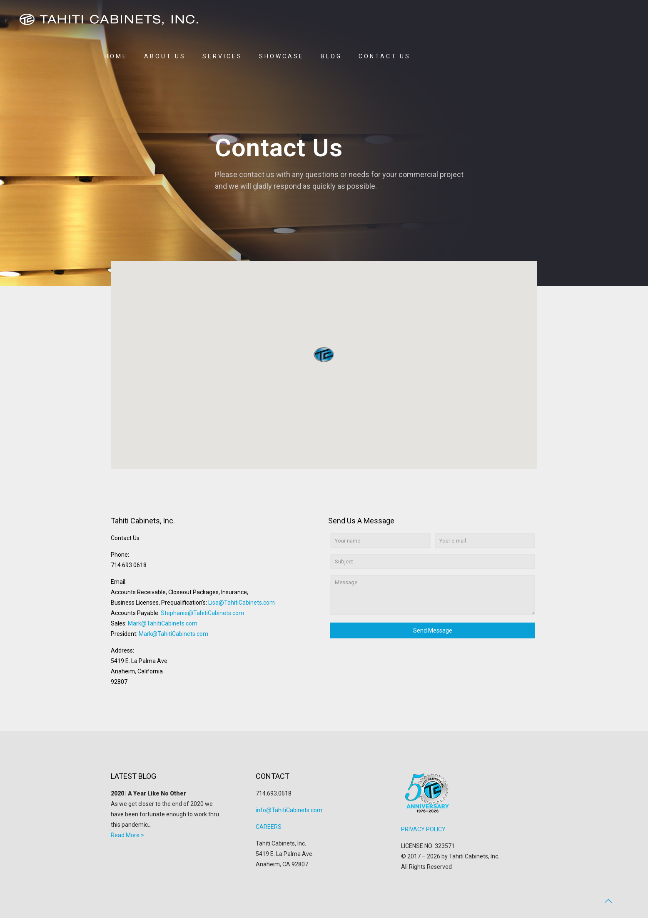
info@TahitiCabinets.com (289, 810)
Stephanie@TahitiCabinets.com (202, 613)
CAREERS (269, 826)
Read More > (127, 835)
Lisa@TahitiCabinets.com (241, 602)
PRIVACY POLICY (423, 829)
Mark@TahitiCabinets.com (162, 623)
